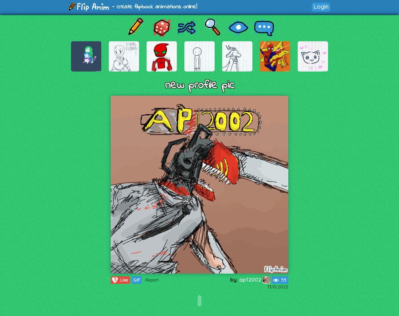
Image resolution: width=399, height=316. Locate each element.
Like (119, 280)
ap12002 (254, 279)
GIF (136, 280)
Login (321, 6)
